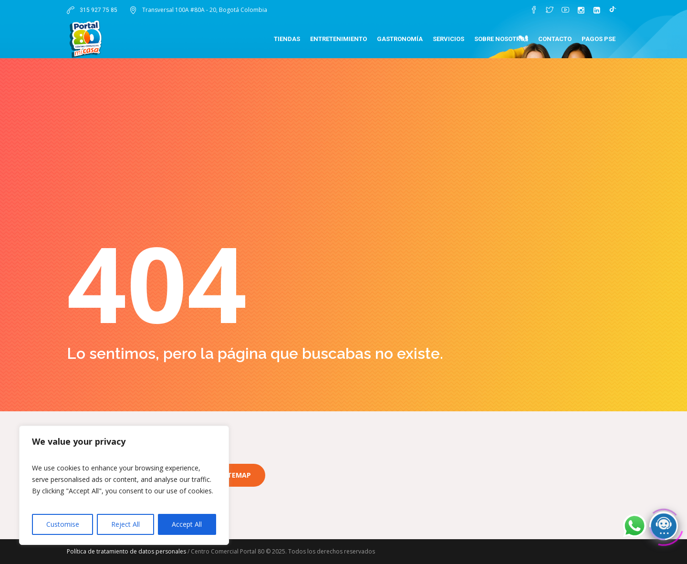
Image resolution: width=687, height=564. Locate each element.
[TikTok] (612, 10)
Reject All (125, 524)
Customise (62, 524)
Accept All (187, 524)
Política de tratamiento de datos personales (126, 551)
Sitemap (236, 475)
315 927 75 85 (97, 10)
